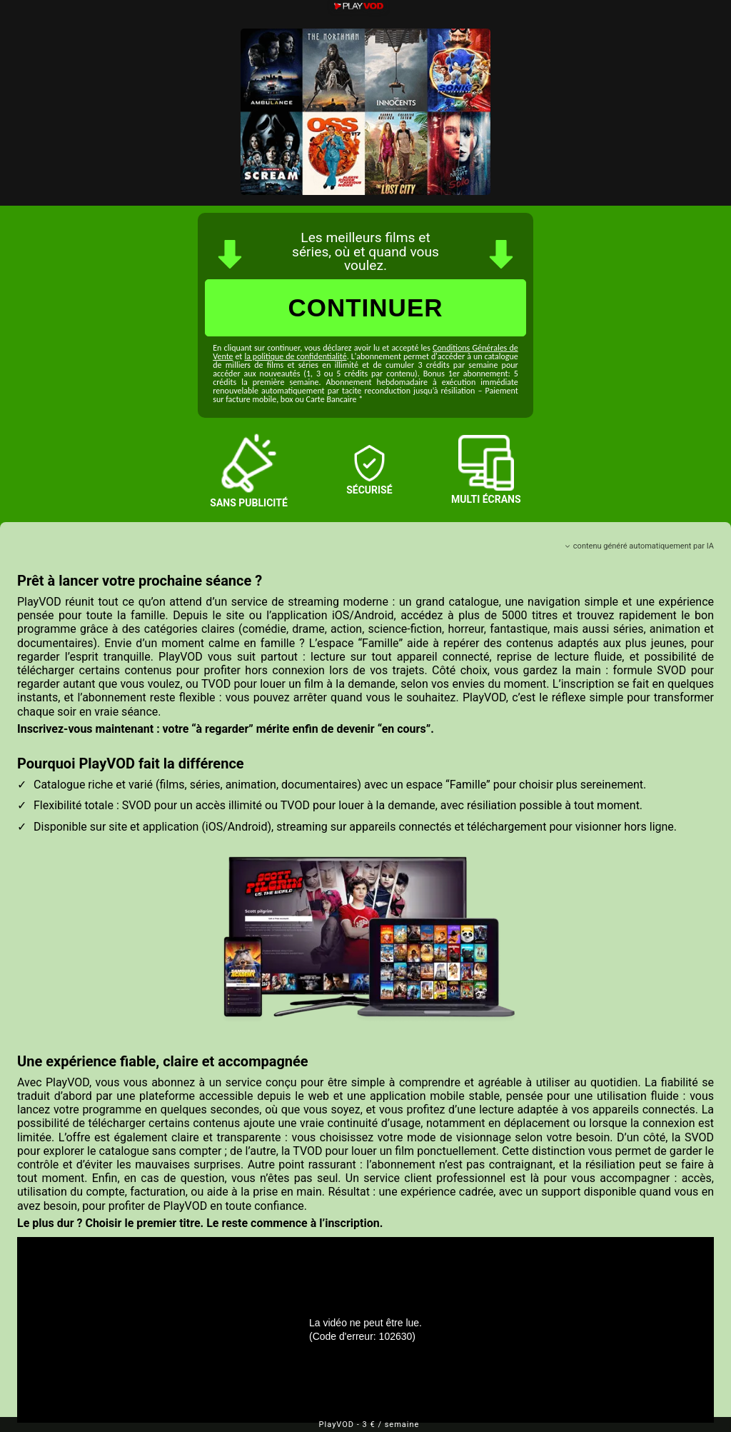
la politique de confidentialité (295, 356)
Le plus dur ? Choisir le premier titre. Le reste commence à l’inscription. (200, 1223)
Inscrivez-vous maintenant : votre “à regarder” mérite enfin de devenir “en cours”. (225, 729)
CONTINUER (365, 307)
